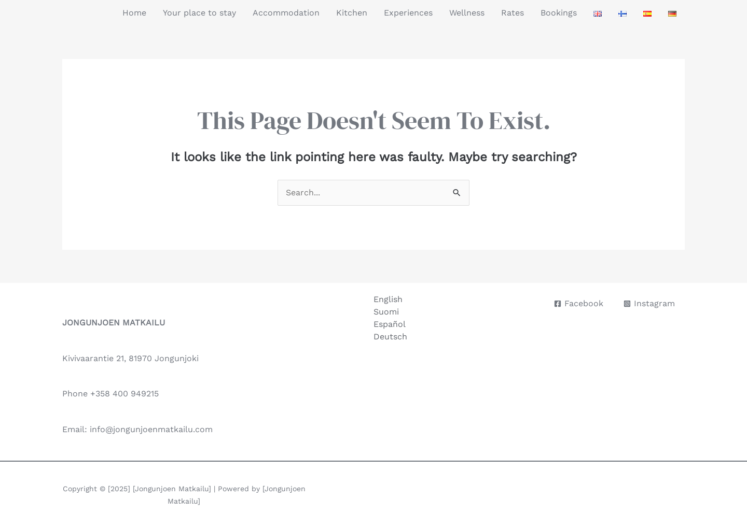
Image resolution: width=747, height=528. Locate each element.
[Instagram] (649, 303)
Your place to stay (199, 13)
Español (390, 324)
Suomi (386, 312)
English (388, 299)
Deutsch (390, 336)
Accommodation (286, 13)
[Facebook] (579, 303)
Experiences (408, 13)
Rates (512, 13)
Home (134, 13)
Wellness (467, 13)
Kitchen (351, 13)
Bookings (559, 13)
